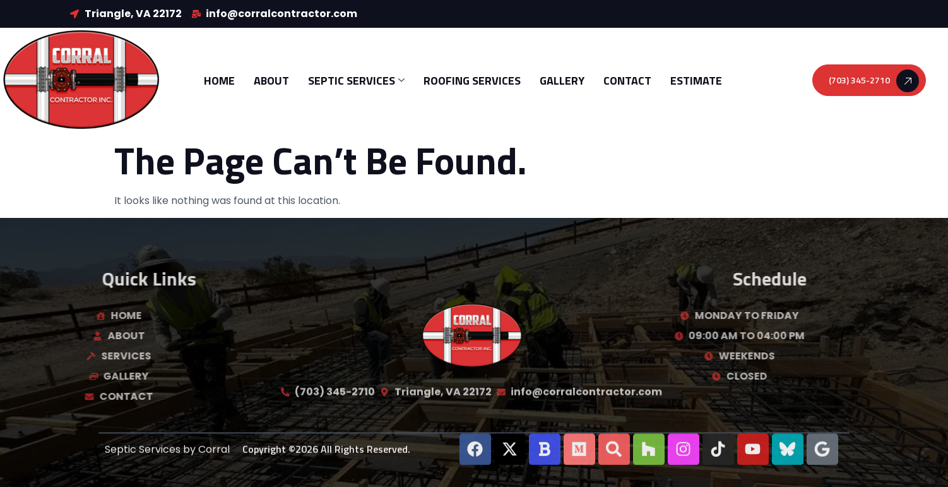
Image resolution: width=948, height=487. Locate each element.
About (271, 80)
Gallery (562, 80)
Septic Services (356, 80)
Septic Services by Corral (167, 453)
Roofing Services (472, 80)
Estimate (696, 80)
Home (219, 80)
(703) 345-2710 (874, 80)
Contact (627, 80)
